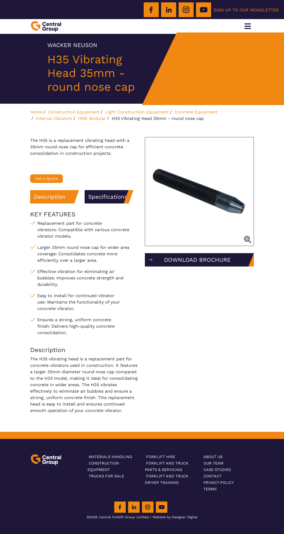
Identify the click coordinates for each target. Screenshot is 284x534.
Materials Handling (110, 456)
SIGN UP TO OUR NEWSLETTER (246, 9)
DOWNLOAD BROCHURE (197, 259)
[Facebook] (151, 9)
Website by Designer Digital (175, 517)
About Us (213, 456)
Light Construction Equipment (137, 111)
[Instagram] (186, 9)
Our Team (213, 463)
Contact (212, 476)
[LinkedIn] (168, 9)
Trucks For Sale (106, 476)
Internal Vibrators (54, 118)
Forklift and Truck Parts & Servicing (166, 466)
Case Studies (217, 469)
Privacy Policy (218, 482)
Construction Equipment (73, 111)
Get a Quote (46, 178)
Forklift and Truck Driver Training (166, 479)
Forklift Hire (160, 456)
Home (36, 111)
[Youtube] (203, 9)
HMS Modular (92, 118)
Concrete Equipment (196, 111)
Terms (210, 489)
